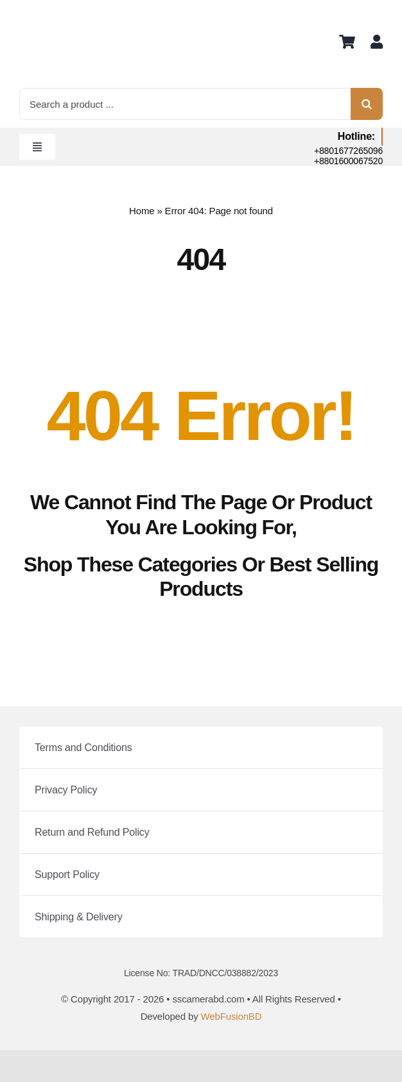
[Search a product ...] (185, 104)
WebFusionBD (231, 1016)
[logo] (51, 13)
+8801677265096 (348, 151)
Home (141, 210)
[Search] (367, 104)
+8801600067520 (348, 161)
